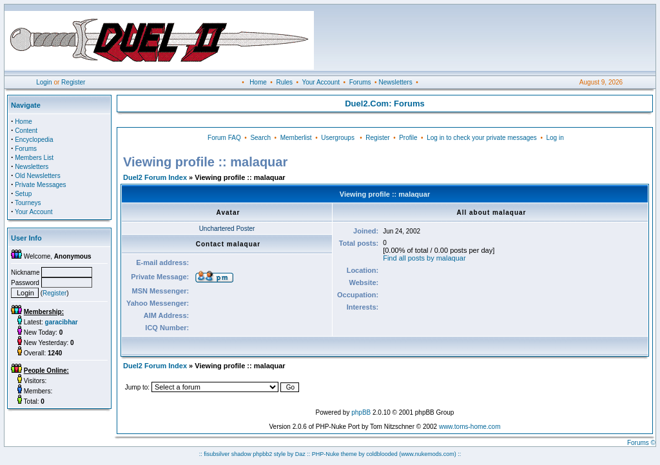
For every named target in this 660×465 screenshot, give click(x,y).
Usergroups (337, 137)
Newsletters (395, 82)
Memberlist (296, 137)
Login (44, 82)
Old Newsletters (38, 175)
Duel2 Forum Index (155, 177)
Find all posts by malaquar (424, 258)
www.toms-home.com (470, 426)
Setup (23, 193)
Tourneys (28, 202)
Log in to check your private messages (482, 137)
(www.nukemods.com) (427, 454)
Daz (300, 454)
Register (73, 82)
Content (26, 130)
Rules (284, 82)
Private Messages (40, 184)
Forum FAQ (224, 137)
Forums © (641, 442)
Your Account (321, 82)
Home (258, 82)
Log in (554, 137)
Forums (360, 82)
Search (260, 137)
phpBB (361, 412)
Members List (34, 157)
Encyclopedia (34, 139)
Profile (408, 137)
